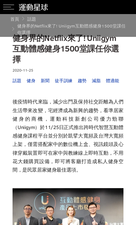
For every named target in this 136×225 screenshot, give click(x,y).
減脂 (96, 80)
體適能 (112, 80)
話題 (31, 19)
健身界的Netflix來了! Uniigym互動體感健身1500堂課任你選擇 (71, 29)
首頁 (14, 19)
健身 (31, 80)
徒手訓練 (63, 80)
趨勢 (82, 80)
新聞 (45, 80)
